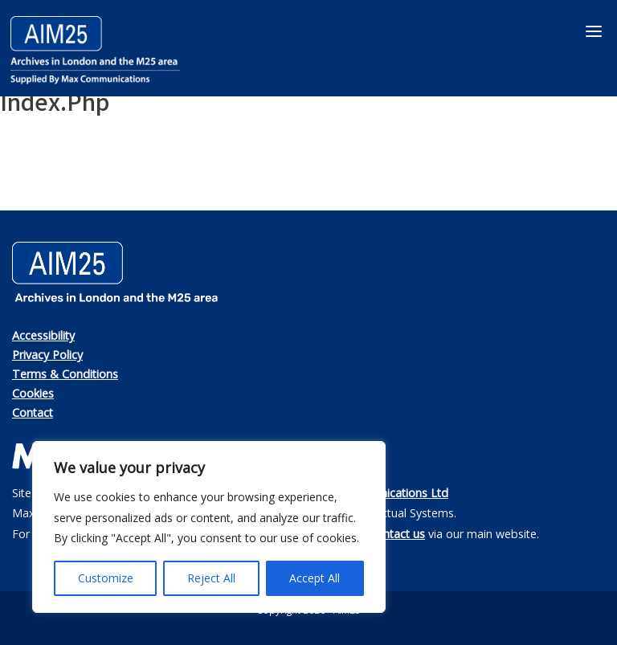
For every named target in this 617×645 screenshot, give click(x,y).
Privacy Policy (47, 354)
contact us (397, 533)
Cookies (33, 393)
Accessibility (43, 335)
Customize (105, 578)
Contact (32, 412)
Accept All (314, 578)
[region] (209, 527)
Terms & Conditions (65, 374)
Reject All (211, 578)
